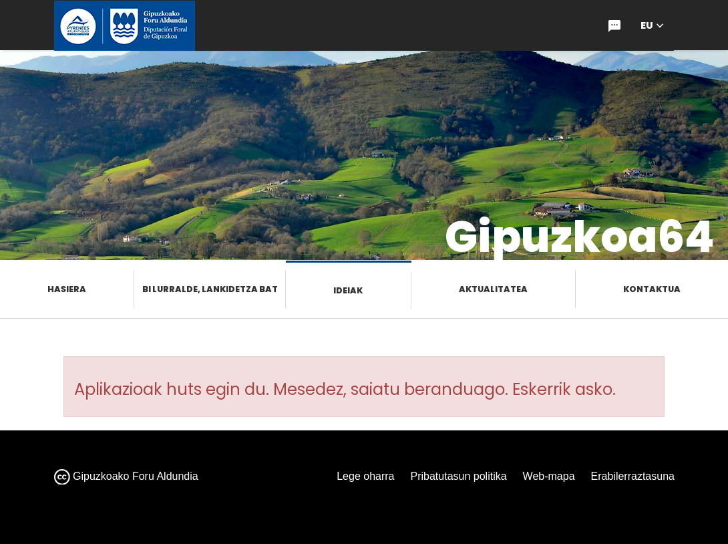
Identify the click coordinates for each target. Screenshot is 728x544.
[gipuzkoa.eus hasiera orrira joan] (124, 26)
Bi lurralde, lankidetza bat (210, 289)
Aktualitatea (493, 289)
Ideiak (348, 290)
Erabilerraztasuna (633, 476)
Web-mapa (549, 476)
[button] (652, 26)
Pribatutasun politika (459, 476)
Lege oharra (365, 476)
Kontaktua (652, 289)
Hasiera (66, 289)
